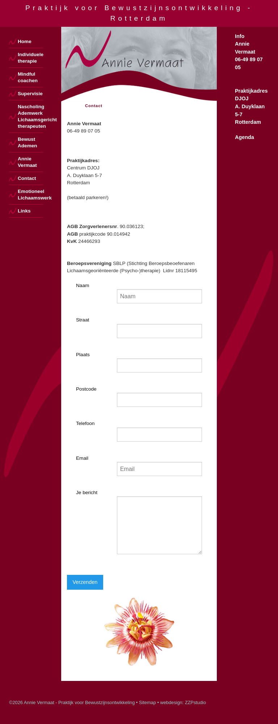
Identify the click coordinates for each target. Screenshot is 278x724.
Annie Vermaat (27, 162)
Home (24, 41)
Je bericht (86, 492)
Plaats (83, 354)
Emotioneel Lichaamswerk (30, 195)
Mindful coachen (28, 77)
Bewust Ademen (27, 142)
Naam (82, 285)
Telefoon (85, 423)
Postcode (86, 389)
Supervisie (30, 93)
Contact (27, 178)
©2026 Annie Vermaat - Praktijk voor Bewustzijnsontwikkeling (72, 702)
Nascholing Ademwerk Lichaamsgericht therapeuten (30, 116)
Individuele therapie (30, 58)
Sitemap (147, 702)
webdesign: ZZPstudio (183, 702)
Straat (82, 320)
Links (24, 211)
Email (82, 458)
